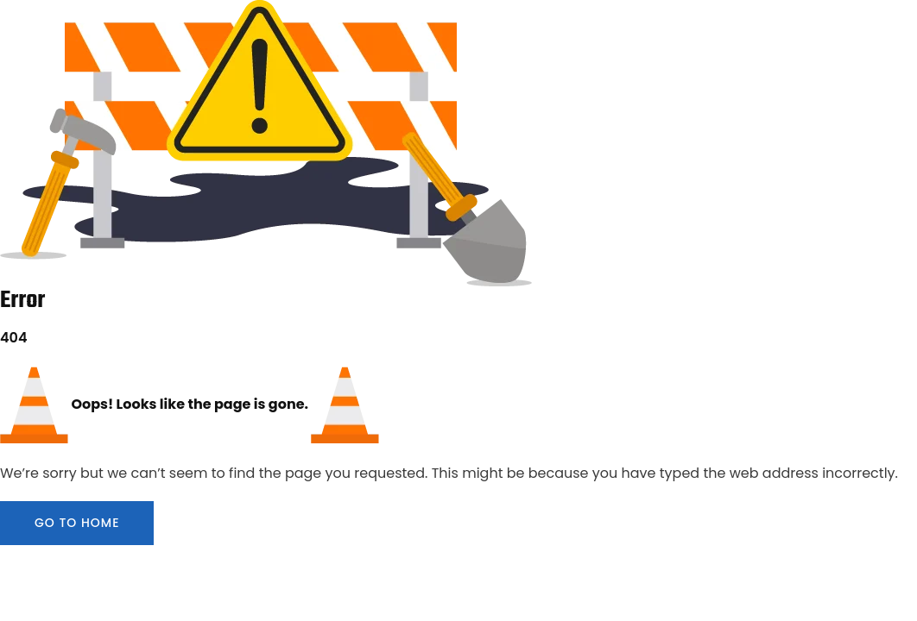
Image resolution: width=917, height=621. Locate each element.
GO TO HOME (77, 522)
